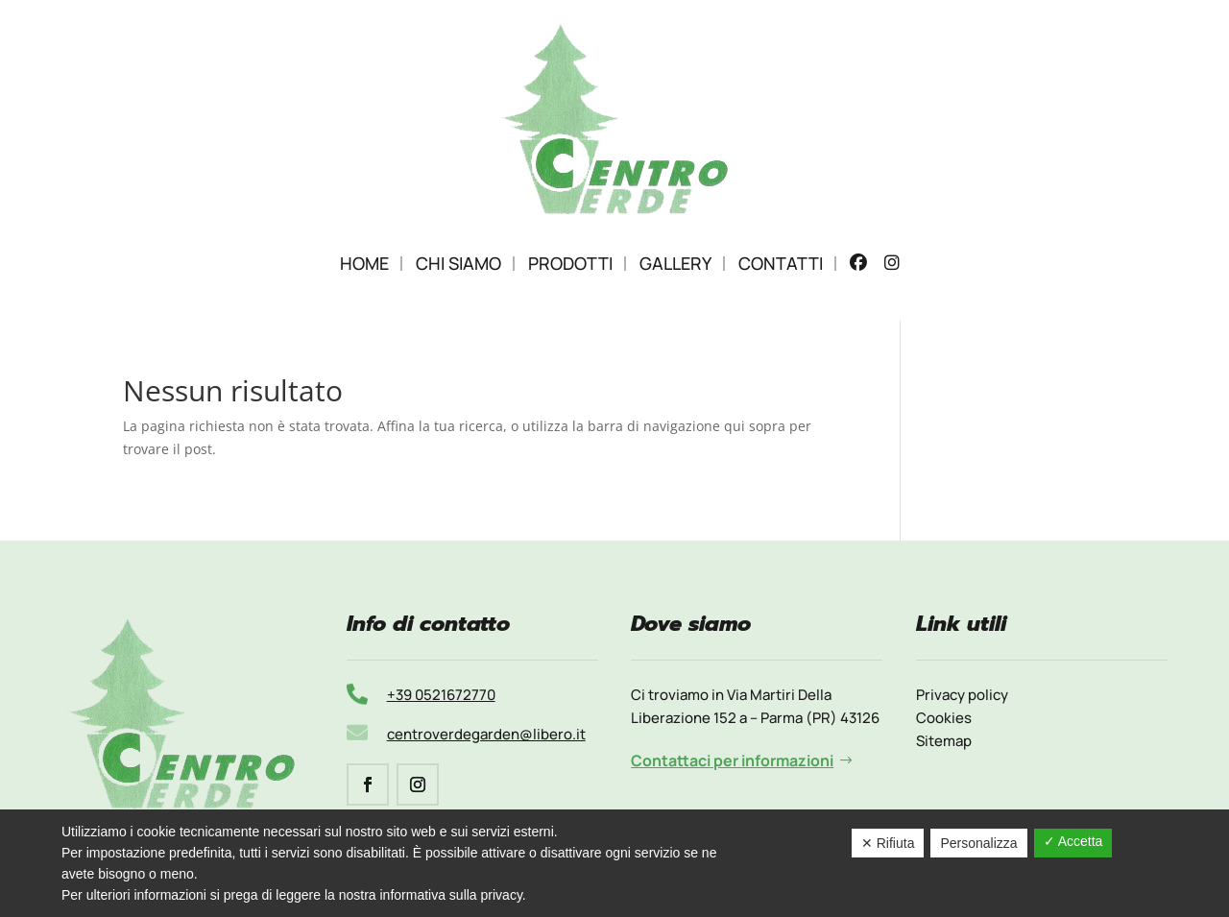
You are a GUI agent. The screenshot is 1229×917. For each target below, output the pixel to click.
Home (364, 263)
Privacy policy (962, 695)
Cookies (944, 718)
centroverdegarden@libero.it (486, 734)
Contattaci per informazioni (732, 760)
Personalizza (978, 843)
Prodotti (570, 263)
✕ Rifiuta (888, 843)
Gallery (675, 263)
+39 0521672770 (441, 695)
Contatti (780, 263)
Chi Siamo (458, 263)
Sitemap (944, 741)
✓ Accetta (1073, 841)
